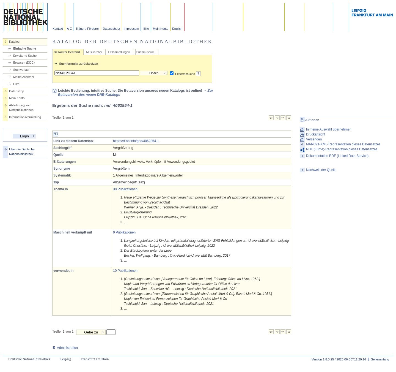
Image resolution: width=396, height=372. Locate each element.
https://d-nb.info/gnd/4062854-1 (136, 141)
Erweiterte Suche (25, 55)
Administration (65, 348)
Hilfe (146, 28)
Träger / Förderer (87, 28)
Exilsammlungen (119, 52)
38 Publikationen (125, 189)
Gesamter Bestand (67, 52)
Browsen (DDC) (24, 62)
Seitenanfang (380, 359)
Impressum (131, 28)
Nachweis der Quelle (321, 170)
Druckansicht (315, 134)
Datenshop (16, 91)
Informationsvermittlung (25, 117)
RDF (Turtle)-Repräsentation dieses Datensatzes (342, 149)
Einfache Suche (24, 48)
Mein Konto (161, 28)
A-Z (69, 28)
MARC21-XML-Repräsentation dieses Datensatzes (343, 144)
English (177, 28)
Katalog (14, 41)
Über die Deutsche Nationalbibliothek (22, 152)
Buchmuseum (145, 52)
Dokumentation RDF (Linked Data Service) (337, 156)
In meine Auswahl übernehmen (328, 129)
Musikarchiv (94, 52)
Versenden (314, 139)
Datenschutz (111, 28)
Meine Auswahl (23, 76)
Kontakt (58, 28)
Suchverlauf (21, 69)
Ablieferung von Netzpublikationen (21, 108)
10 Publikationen (125, 271)
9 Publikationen (124, 232)
